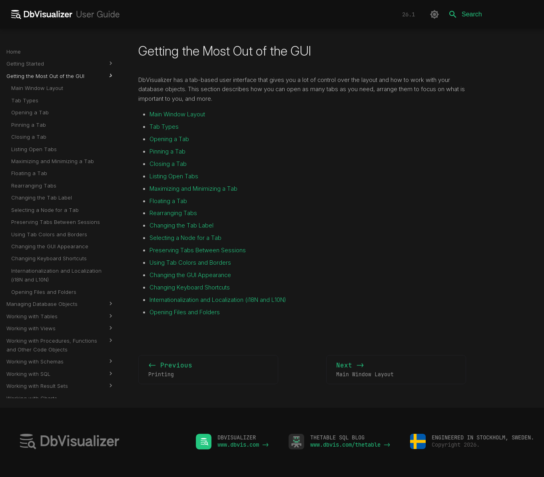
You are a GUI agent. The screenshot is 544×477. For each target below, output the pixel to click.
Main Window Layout (177, 114)
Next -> (396, 370)
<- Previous (208, 370)
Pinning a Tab (167, 151)
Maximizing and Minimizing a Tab (193, 188)
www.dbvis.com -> (243, 444)
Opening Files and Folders (184, 312)
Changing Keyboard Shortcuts (189, 287)
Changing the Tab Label (181, 225)
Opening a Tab (169, 139)
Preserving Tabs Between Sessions (197, 250)
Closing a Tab (168, 164)
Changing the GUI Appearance (190, 275)
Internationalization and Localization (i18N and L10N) (217, 299)
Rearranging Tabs (173, 213)
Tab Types (164, 126)
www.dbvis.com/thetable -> (350, 444)
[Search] (491, 14)
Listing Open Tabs (173, 176)
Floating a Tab (168, 201)
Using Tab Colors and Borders (190, 262)
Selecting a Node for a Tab (185, 237)
